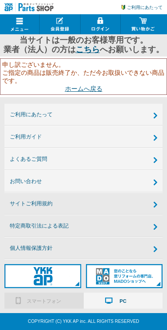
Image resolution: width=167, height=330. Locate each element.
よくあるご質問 (28, 159)
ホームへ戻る (83, 88)
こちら (88, 49)
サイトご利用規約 (31, 203)
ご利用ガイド (26, 137)
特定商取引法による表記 (39, 226)
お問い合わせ (26, 181)
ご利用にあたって (145, 7)
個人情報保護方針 (31, 248)
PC (123, 301)
